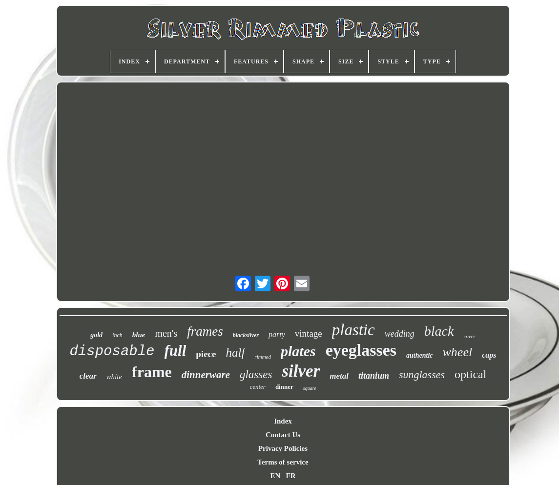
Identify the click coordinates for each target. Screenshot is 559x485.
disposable (111, 352)
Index (283, 421)
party (277, 334)
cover (469, 336)
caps (489, 355)
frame (152, 372)
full (175, 350)
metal (339, 376)
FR (291, 476)
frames (205, 331)
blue (138, 335)
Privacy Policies (283, 448)
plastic (353, 330)
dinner (284, 386)
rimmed (262, 357)
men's (166, 333)
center (257, 386)
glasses (256, 374)
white (114, 377)
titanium (373, 376)
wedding (399, 334)
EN (275, 476)
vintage (308, 333)
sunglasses (422, 374)
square (309, 388)
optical (470, 374)
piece (206, 354)
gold (96, 335)
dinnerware (206, 375)
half (235, 352)
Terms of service (282, 462)
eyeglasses (361, 350)
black (439, 331)
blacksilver (246, 335)
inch (117, 335)
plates (298, 351)
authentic (419, 355)
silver (301, 371)
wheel (458, 352)
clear (88, 376)
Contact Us (283, 435)
